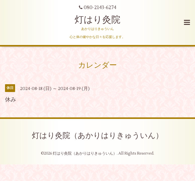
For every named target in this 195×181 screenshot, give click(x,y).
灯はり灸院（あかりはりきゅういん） (97, 136)
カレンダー (97, 65)
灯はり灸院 (97, 20)
